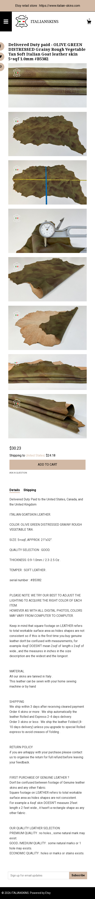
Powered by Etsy (40, 892)
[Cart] (89, 22)
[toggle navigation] (6, 21)
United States (35, 455)
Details (14, 490)
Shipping (29, 490)
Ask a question (18, 473)
